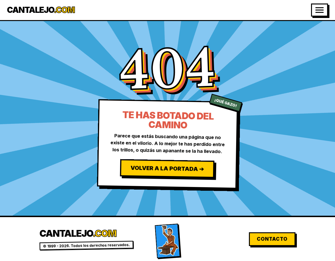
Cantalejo (41, 10)
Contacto (272, 239)
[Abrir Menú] (319, 10)
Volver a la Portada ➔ (167, 168)
